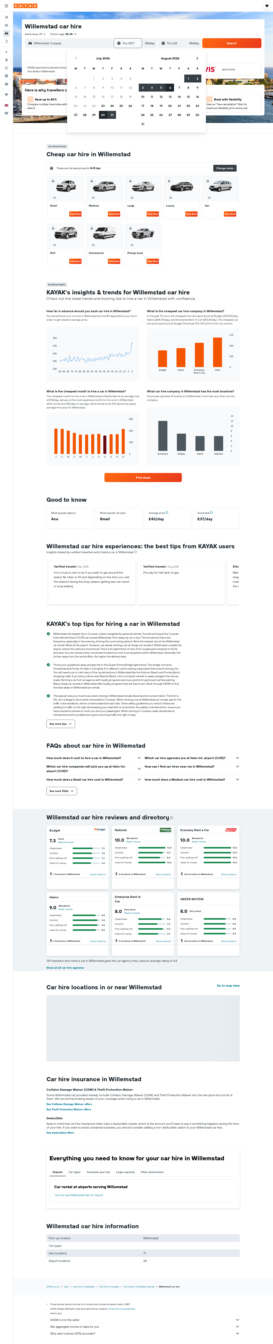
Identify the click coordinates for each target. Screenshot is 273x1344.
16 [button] (103, 97)
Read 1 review (133, 841)
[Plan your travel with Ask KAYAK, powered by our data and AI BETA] (6, 52)
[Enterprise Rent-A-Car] (157, 899)
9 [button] (103, 87)
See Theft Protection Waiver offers (68, 1109)
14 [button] (84, 97)
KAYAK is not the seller (145, 1320)
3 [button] (112, 78)
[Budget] (100, 830)
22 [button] (94, 106)
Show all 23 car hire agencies (65, 967)
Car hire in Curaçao (109, 1286)
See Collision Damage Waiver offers (69, 1104)
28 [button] (84, 115)
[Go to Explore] (6, 60)
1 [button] (93, 78)
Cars (66, 1286)
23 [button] (103, 106)
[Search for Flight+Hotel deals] (6, 41)
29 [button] (94, 115)
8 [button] (94, 87)
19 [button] (130, 97)
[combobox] (35, 34)
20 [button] (76, 106)
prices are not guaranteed (122, 1308)
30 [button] (103, 115)
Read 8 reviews (66, 842)
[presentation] (135, 551)
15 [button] (94, 97)
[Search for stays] (6, 25)
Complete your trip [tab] (98, 1172)
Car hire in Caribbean (84, 1286)
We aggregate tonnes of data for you (145, 1326)
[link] (143, 477)
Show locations (98, 874)
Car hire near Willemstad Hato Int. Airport (79, 1195)
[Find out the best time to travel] (6, 76)
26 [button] (130, 106)
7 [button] (85, 87)
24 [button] (112, 106)
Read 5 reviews (132, 913)
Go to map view (228, 985)
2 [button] (103, 78)
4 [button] (121, 78)
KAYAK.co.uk (52, 1286)
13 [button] (75, 97)
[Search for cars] (6, 33)
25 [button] (121, 106)
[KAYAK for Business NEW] (6, 84)
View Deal (75, 213)
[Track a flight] (6, 68)
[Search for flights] (6, 17)
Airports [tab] (58, 1172)
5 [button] (130, 78)
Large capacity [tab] (125, 1172)
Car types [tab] (75, 1172)
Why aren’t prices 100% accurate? (145, 1333)
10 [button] (112, 87)
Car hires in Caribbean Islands (139, 1286)
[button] (6, 6)
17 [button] (112, 97)
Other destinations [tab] (152, 1172)
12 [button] (130, 87)
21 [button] (84, 106)
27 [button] (75, 115)
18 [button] (121, 97)
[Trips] (6, 94)
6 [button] (76, 87)
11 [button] (121, 87)
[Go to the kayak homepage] (25, 6)
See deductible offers (60, 1132)
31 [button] (112, 115)
